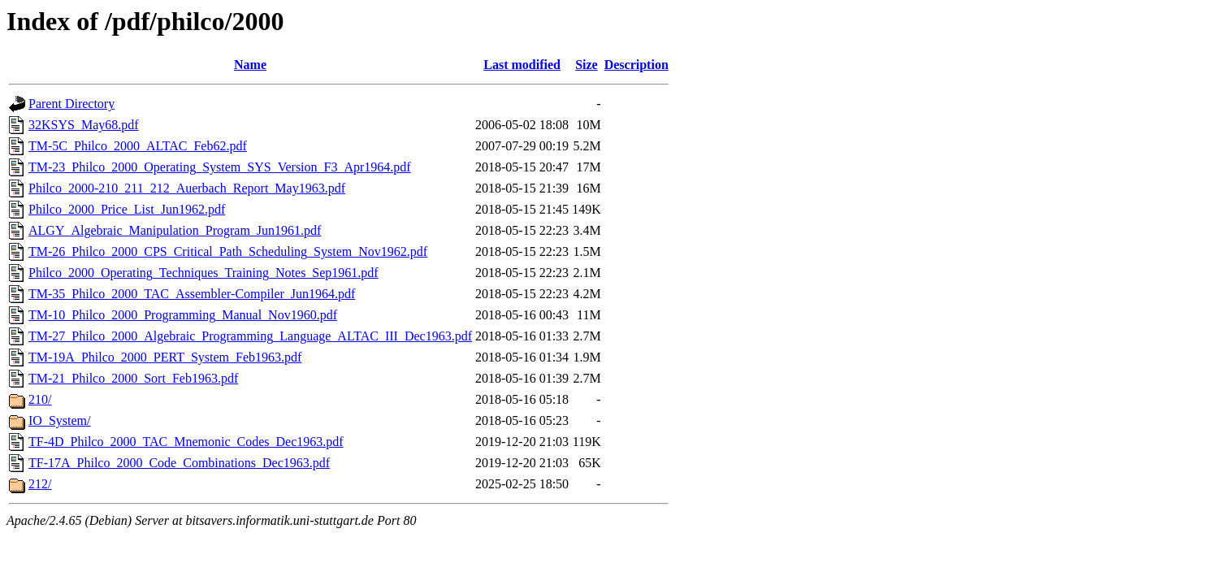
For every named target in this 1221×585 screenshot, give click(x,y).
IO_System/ (59, 420)
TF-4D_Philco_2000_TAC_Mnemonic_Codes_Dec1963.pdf (186, 441)
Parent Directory (71, 103)
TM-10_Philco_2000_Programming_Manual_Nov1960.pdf (182, 315)
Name (250, 65)
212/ (39, 484)
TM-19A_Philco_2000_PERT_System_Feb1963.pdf (164, 357)
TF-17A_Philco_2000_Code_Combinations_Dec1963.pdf (179, 463)
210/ (39, 399)
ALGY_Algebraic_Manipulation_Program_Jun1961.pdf (174, 230)
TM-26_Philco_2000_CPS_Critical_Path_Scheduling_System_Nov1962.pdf (227, 251)
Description (636, 65)
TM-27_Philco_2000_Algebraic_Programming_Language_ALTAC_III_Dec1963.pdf (250, 336)
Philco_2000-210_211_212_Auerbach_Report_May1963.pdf (186, 188)
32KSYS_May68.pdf (83, 125)
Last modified (522, 65)
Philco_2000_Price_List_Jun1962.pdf (126, 209)
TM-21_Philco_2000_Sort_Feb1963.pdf (133, 378)
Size (586, 65)
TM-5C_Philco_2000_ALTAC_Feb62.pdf (137, 146)
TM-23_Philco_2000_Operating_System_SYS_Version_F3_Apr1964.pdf (219, 167)
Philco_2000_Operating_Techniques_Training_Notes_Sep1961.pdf (203, 273)
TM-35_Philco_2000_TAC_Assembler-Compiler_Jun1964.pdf (191, 294)
